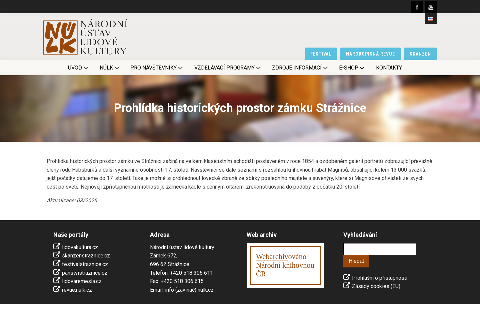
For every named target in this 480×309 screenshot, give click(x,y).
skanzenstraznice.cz (86, 255)
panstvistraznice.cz (84, 273)
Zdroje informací (300, 68)
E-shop (352, 68)
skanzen (420, 54)
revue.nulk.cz (77, 290)
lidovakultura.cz (80, 247)
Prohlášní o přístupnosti (379, 278)
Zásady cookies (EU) (376, 286)
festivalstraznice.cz (85, 264)
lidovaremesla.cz (82, 281)
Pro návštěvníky (157, 68)
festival (321, 54)
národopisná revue (370, 54)
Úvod (78, 68)
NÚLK (110, 68)
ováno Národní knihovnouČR (285, 265)
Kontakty (389, 68)
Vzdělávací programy (228, 68)
